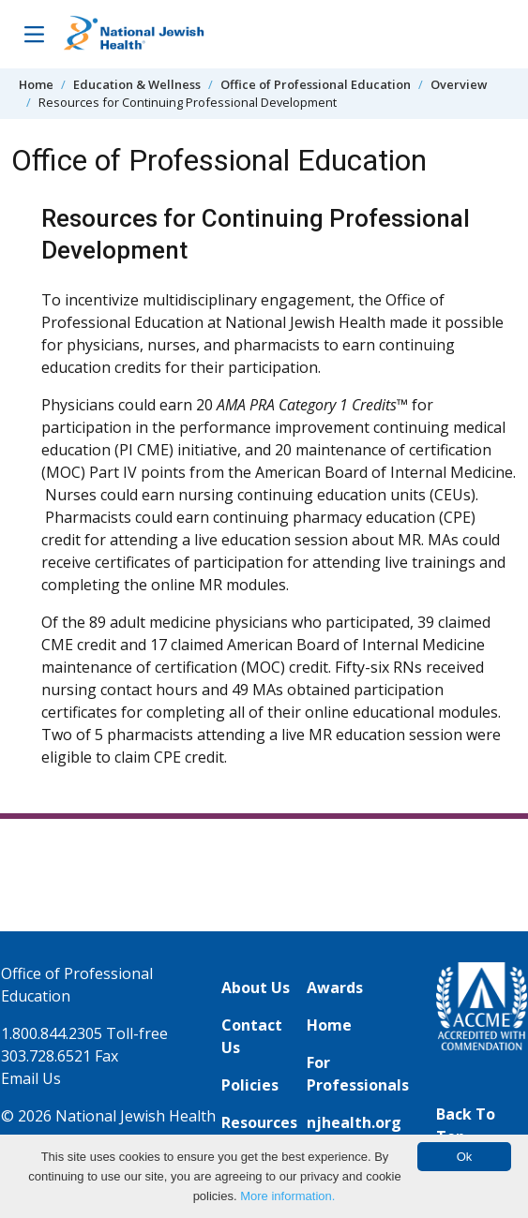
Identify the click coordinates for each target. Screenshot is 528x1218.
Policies (250, 1085)
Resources (259, 1122)
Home (36, 84)
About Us (255, 987)
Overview (458, 84)
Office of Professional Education (315, 84)
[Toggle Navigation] (34, 33)
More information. (287, 1196)
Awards (335, 987)
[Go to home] (134, 34)
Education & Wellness (137, 84)
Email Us (31, 1078)
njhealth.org (354, 1122)
